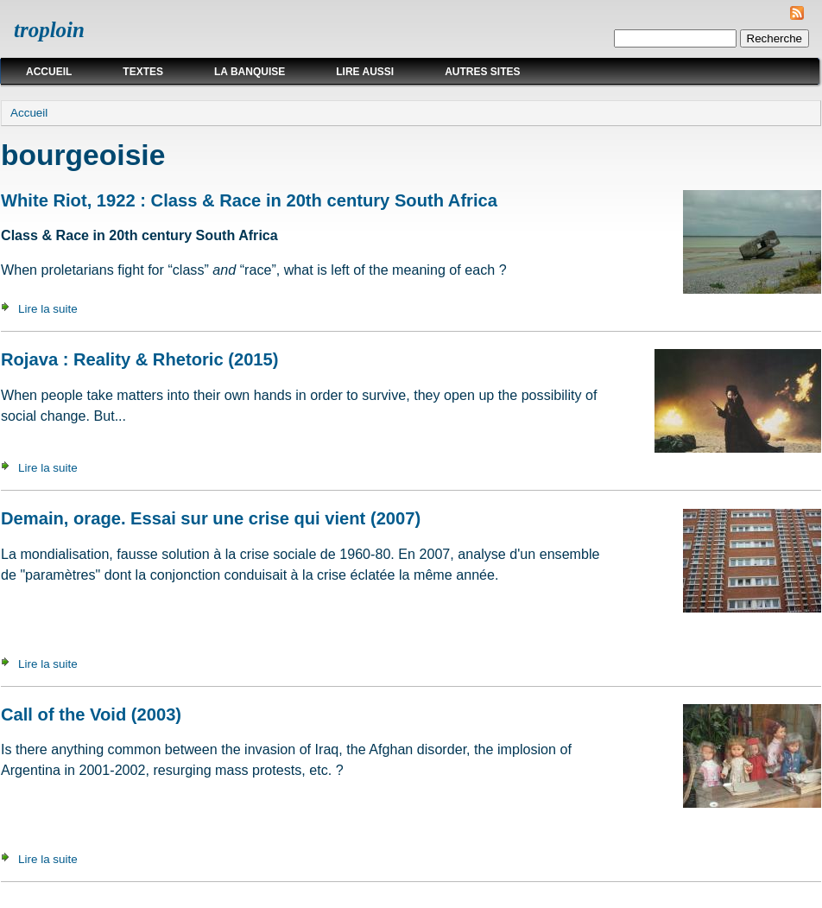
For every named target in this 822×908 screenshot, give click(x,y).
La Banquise (249, 72)
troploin (49, 29)
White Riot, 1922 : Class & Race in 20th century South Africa (249, 200)
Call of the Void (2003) (91, 714)
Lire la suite (48, 308)
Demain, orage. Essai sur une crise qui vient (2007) (210, 518)
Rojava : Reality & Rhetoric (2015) (140, 359)
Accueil (49, 72)
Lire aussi (365, 72)
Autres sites (482, 72)
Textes (143, 72)
